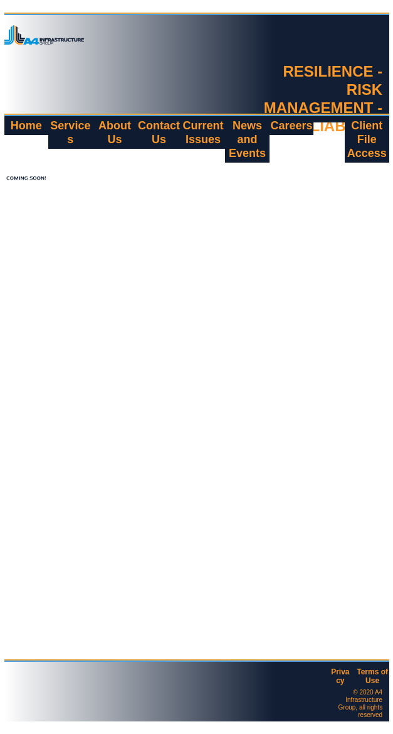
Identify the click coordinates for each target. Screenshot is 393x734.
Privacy (340, 676)
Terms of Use (372, 676)
